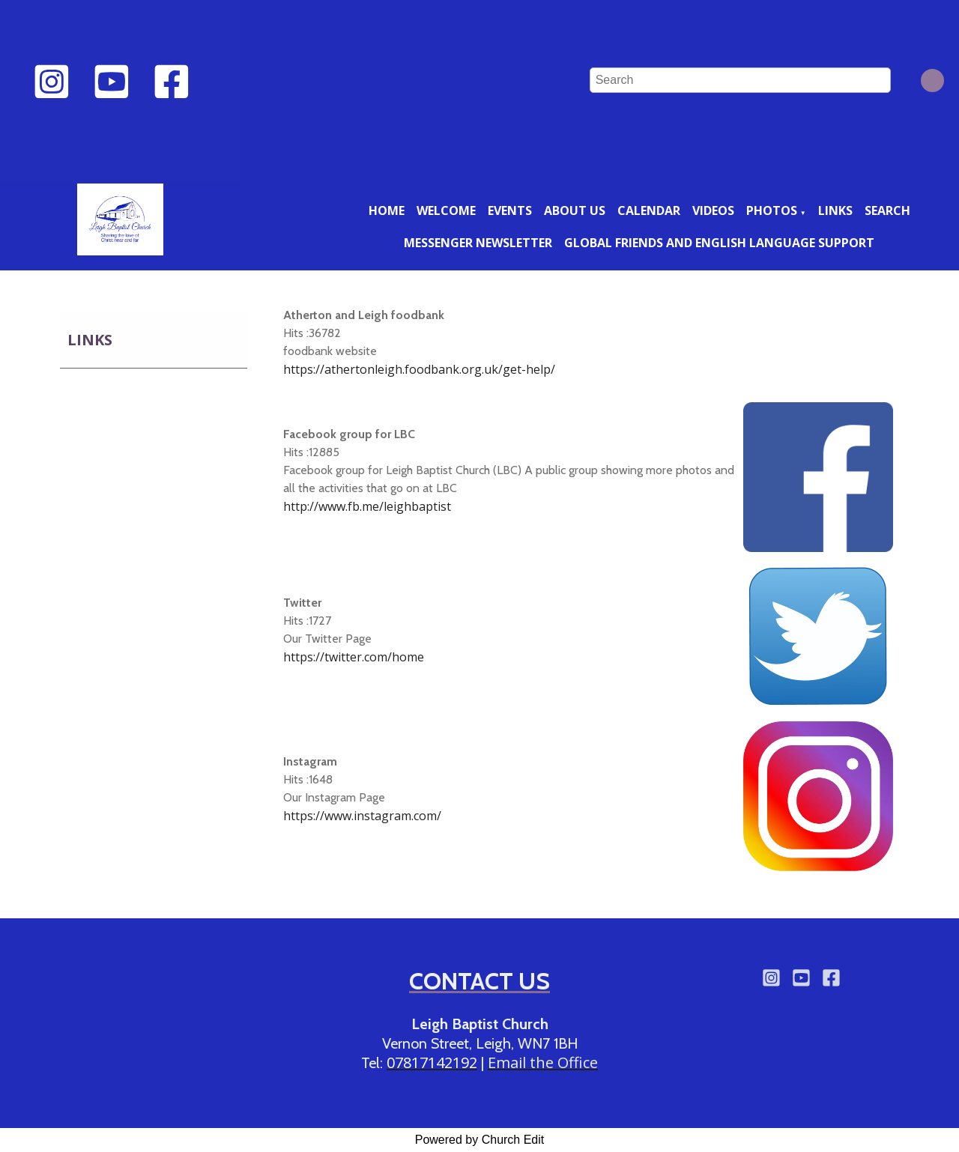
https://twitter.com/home (353, 657)
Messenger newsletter (478, 242)
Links (835, 210)
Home (387, 210)
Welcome (446, 210)
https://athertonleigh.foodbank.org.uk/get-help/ (419, 369)
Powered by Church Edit (480, 1139)
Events (510, 210)
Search (887, 210)
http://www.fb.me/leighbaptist (367, 506)
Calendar (648, 210)
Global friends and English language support (719, 242)
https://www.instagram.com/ (362, 815)
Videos (713, 210)
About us (574, 210)
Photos (771, 210)
